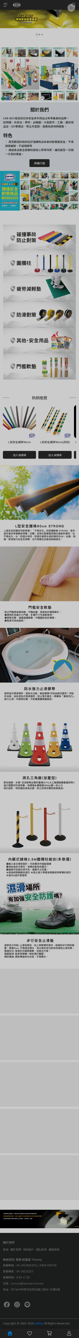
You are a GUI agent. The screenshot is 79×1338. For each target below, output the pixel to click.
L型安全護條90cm (19, 442)
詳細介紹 (39, 163)
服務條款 (54, 1249)
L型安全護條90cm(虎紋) (55, 442)
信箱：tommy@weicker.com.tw (23, 1283)
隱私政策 (41, 1249)
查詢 (5, 1249)
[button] (39, 34)
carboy (39, 1323)
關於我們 (15, 1249)
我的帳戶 (28, 1249)
